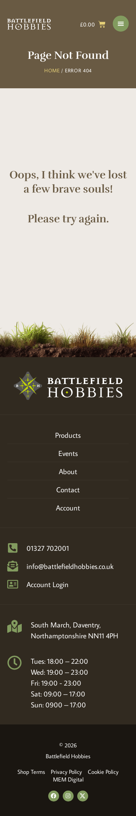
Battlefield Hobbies (68, 756)
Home (52, 70)
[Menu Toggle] (121, 24)
